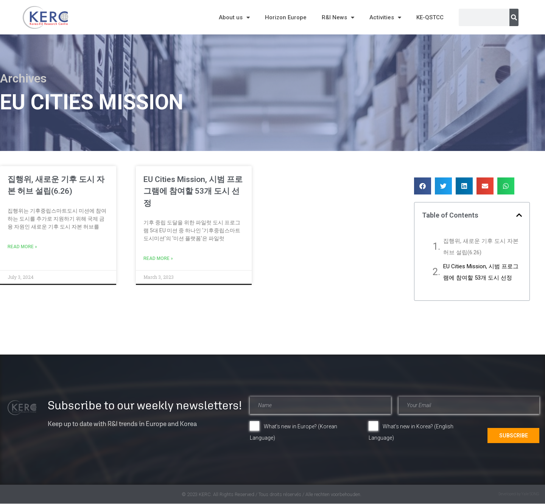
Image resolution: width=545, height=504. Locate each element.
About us (234, 17)
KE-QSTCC (430, 17)
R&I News (338, 17)
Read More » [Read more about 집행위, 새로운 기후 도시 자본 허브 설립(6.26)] (22, 246)
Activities (385, 17)
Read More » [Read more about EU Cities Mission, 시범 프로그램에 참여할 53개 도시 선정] (158, 258)
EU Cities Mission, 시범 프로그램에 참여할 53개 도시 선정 (193, 191)
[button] (422, 185)
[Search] (514, 17)
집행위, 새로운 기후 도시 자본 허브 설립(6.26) (481, 247)
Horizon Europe (286, 17)
